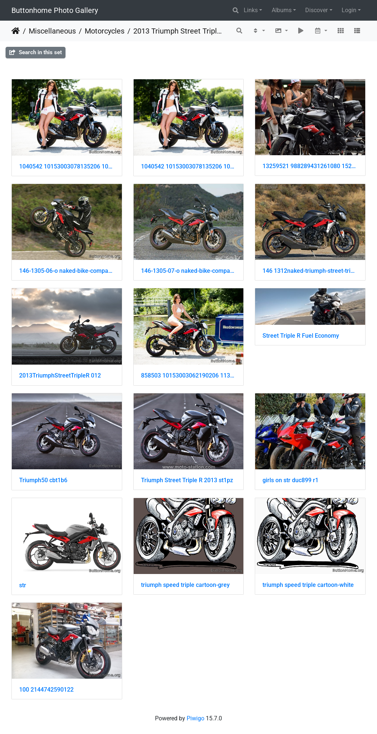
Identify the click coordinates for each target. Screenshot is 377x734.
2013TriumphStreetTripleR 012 (60, 375)
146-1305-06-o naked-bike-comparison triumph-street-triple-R (66, 270)
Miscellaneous (52, 31)
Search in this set (35, 52)
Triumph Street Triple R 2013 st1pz (187, 480)
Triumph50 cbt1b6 (43, 480)
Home (15, 30)
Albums (282, 10)
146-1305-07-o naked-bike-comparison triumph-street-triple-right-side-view (188, 270)
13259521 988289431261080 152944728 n (310, 166)
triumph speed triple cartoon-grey (185, 584)
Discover (316, 10)
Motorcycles (104, 31)
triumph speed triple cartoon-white (308, 584)
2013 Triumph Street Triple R (178, 31)
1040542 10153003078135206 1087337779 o (66, 166)
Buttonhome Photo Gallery (54, 10)
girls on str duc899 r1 (290, 480)
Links (251, 10)
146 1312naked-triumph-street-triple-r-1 (310, 270)
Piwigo (195, 718)
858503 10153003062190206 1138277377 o (188, 375)
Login (349, 10)
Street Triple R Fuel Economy (301, 335)
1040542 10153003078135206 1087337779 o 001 (188, 166)
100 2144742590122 (46, 689)
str (22, 585)
